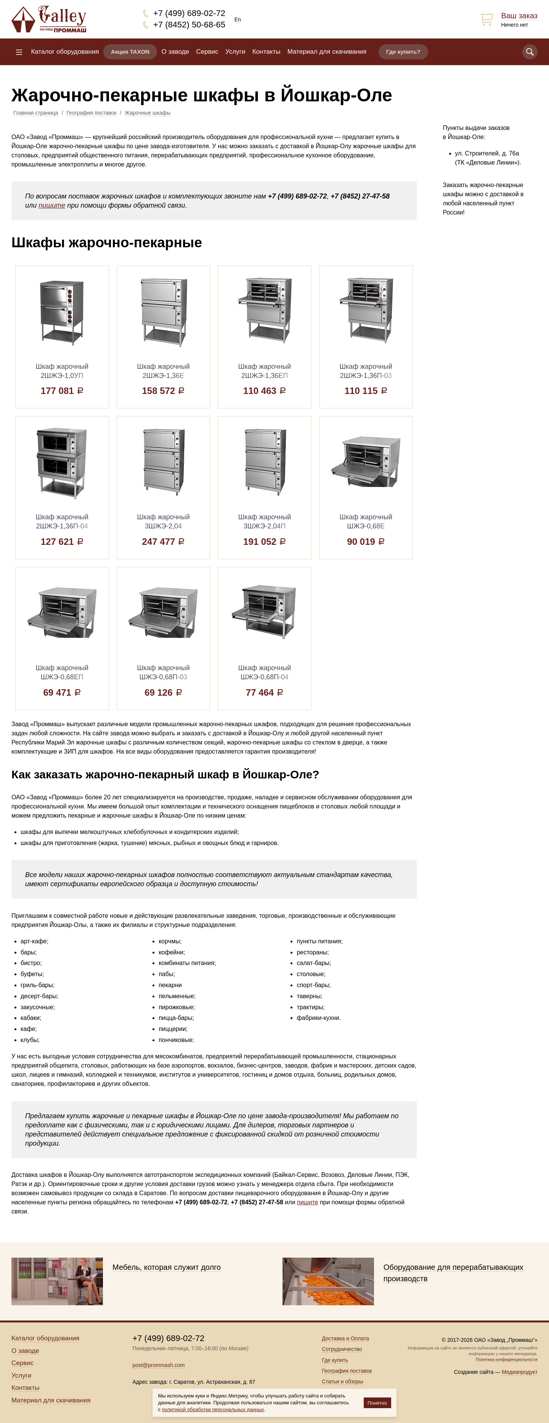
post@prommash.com (158, 1365)
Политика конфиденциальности (507, 1359)
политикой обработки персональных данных (213, 1409)
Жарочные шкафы (147, 113)
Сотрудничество (342, 1349)
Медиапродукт (520, 1372)
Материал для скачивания (326, 51)
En (237, 19)
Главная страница (35, 113)
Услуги (235, 51)
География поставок (91, 113)
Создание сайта (474, 1372)
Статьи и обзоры (342, 1381)
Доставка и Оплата (345, 1338)
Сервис (207, 51)
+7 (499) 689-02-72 (189, 13)
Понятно (377, 1403)
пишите (52, 205)
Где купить (335, 1360)
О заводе (175, 51)
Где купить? (403, 51)
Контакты (266, 51)
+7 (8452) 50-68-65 (189, 24)
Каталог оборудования (65, 51)
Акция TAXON (130, 51)
